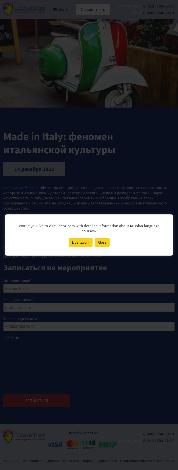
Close (102, 242)
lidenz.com (65, 225)
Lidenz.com (80, 242)
